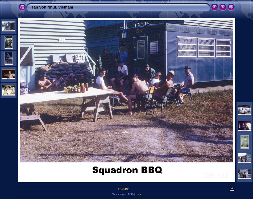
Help (138, 194)
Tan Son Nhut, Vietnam (52, 7)
